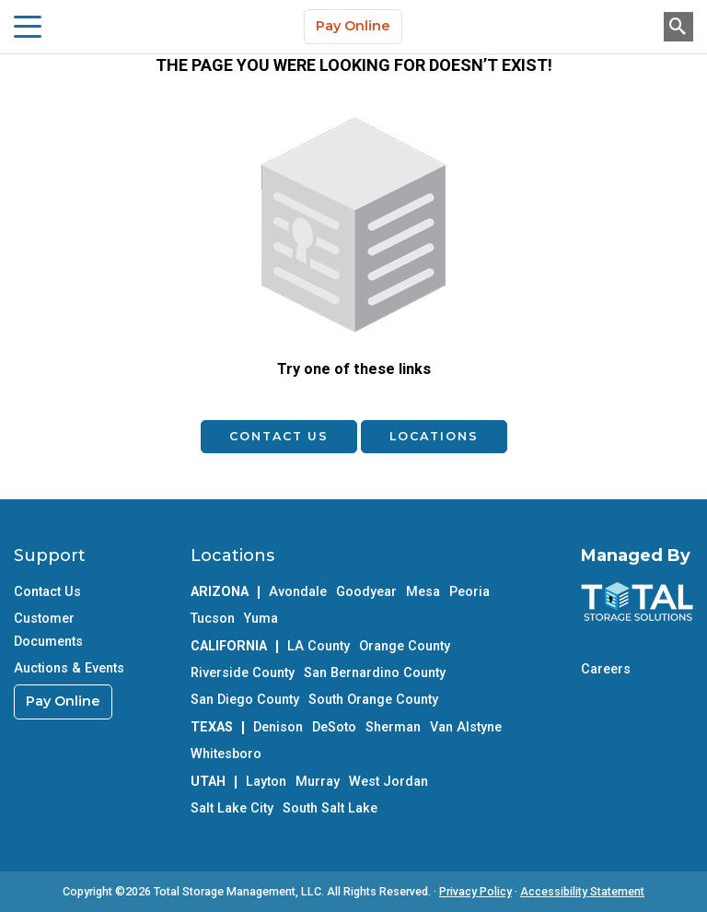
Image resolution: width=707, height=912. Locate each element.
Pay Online (353, 26)
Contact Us (279, 436)
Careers (606, 669)
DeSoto (334, 727)
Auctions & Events (69, 668)
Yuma (261, 618)
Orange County (404, 646)
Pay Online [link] (63, 701)
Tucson (213, 618)
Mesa (423, 592)
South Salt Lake (330, 808)
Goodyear (366, 592)
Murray (318, 781)
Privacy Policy (475, 891)
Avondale (298, 592)
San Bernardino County (375, 673)
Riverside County (243, 673)
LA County (318, 646)
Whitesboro (226, 754)
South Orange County (373, 699)
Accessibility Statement (582, 891)
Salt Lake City (232, 808)
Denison (278, 727)
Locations (434, 436)
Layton (266, 781)
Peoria (469, 592)
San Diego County (245, 699)
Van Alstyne (466, 727)
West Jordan (388, 781)
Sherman (393, 727)
